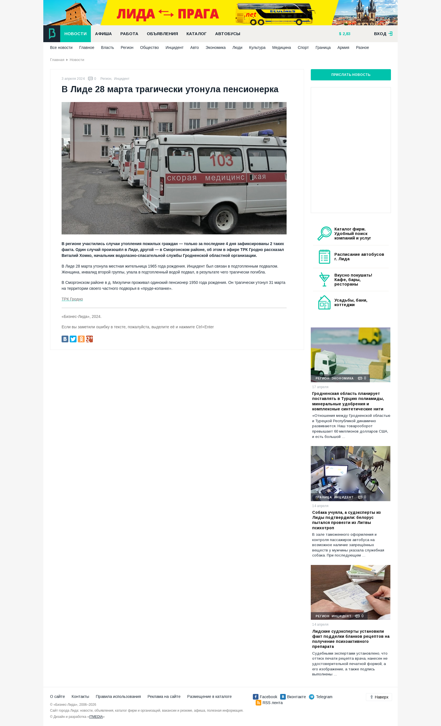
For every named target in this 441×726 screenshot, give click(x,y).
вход (383, 33)
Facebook (265, 697)
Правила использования (118, 696)
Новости (75, 33)
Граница (323, 47)
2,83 (345, 33)
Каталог (196, 33)
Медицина (281, 47)
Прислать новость (350, 75)
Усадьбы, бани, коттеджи (350, 302)
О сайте (57, 696)
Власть (107, 47)
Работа (129, 33)
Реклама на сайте (164, 696)
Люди (237, 47)
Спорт (303, 47)
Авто (194, 47)
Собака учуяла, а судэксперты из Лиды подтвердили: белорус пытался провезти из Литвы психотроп (346, 520)
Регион (127, 47)
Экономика (216, 47)
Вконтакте (293, 697)
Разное (362, 47)
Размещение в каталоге (209, 696)
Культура (257, 47)
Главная (57, 60)
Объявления (162, 33)
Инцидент (175, 47)
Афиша (103, 33)
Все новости (61, 47)
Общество (149, 47)
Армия (343, 47)
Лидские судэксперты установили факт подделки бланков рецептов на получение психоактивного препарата (351, 639)
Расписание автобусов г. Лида (359, 256)
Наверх (379, 697)
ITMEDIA (96, 717)
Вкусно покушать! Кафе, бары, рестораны (353, 279)
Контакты (80, 696)
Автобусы (227, 33)
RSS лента (269, 702)
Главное (86, 47)
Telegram (320, 697)
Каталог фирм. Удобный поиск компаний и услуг (352, 233)
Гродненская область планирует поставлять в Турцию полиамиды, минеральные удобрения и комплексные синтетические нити (348, 401)
